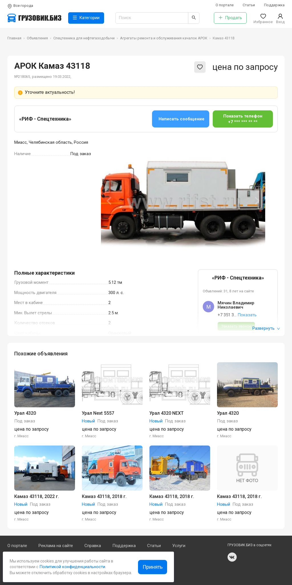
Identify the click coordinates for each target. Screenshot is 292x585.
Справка (92, 545)
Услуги (178, 545)
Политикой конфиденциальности (71, 566)
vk (232, 557)
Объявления (37, 38)
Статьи (249, 5)
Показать (247, 314)
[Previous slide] (109, 201)
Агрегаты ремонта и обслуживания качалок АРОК (163, 38)
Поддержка (274, 5)
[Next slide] (256, 201)
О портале (225, 5)
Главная (14, 38)
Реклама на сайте (55, 545)
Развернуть (266, 328)
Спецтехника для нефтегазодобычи (84, 38)
